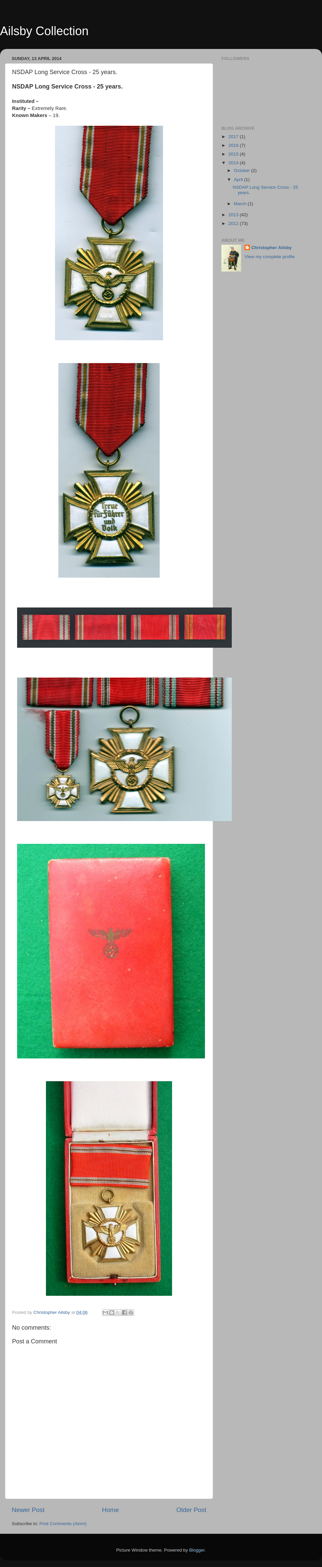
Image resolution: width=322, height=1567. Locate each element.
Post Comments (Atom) (63, 1523)
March (241, 203)
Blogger (197, 1550)
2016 (234, 145)
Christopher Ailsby (271, 247)
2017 (234, 136)
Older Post (191, 1509)
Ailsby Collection (44, 31)
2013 (234, 214)
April (239, 179)
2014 (234, 162)
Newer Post (28, 1509)
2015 (234, 154)
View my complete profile (270, 256)
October (242, 170)
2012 (234, 223)
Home (110, 1509)
